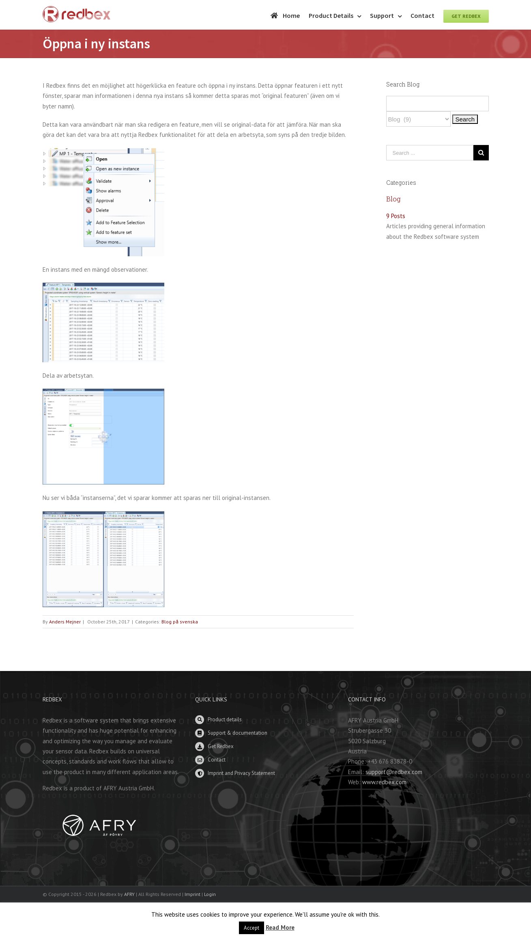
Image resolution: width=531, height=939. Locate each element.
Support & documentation (237, 732)
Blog (393, 198)
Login (210, 894)
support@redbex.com (393, 772)
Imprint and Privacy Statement (241, 773)
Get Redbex (221, 746)
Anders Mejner (65, 622)
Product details (225, 719)
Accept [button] (251, 927)
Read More (280, 927)
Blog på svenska (179, 622)
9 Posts (395, 216)
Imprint (192, 894)
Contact (217, 759)
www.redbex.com (384, 782)
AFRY (129, 894)
